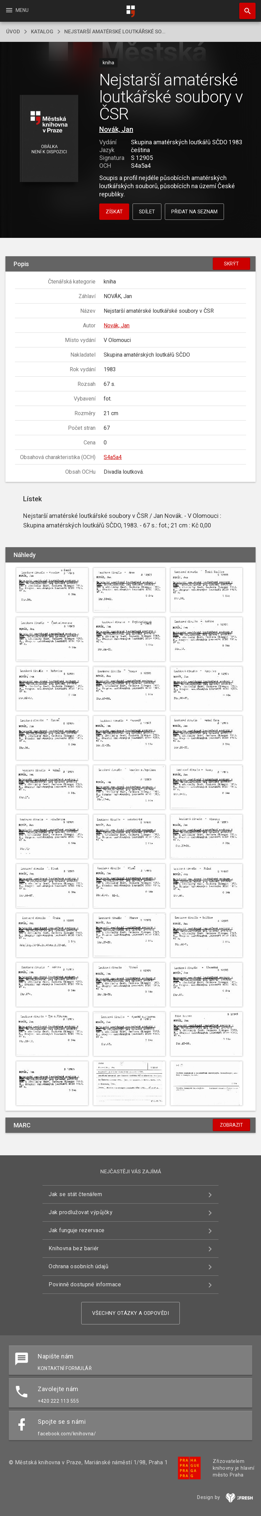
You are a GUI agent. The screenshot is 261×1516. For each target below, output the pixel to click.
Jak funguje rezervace (77, 1230)
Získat (114, 212)
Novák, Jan (116, 129)
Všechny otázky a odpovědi (130, 1313)
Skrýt (231, 263)
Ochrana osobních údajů (78, 1266)
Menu (17, 10)
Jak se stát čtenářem (75, 1194)
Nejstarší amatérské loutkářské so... (115, 32)
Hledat (244, 7)
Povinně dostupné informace (85, 1284)
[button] (48, 139)
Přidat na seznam (194, 212)
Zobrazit (231, 1125)
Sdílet (147, 212)
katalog (42, 32)
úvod (13, 32)
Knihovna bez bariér (74, 1248)
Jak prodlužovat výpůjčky (80, 1212)
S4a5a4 (113, 457)
